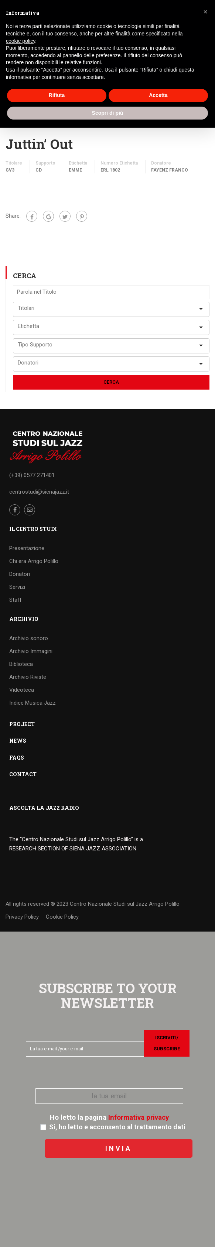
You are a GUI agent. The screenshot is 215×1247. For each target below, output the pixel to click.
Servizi (17, 587)
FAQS (16, 757)
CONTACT (23, 774)
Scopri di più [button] (107, 113)
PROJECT (22, 724)
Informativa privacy (138, 1117)
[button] (205, 12)
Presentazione (26, 548)
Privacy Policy (22, 916)
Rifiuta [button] (57, 95)
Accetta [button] (158, 95)
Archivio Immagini (30, 651)
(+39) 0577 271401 (32, 475)
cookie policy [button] (20, 41)
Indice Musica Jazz (32, 703)
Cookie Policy (62, 916)
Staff (15, 600)
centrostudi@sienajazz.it (39, 491)
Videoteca (21, 690)
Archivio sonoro (28, 638)
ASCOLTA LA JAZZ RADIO (44, 807)
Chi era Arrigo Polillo (33, 561)
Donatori (19, 574)
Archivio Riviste (27, 677)
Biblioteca (21, 664)
